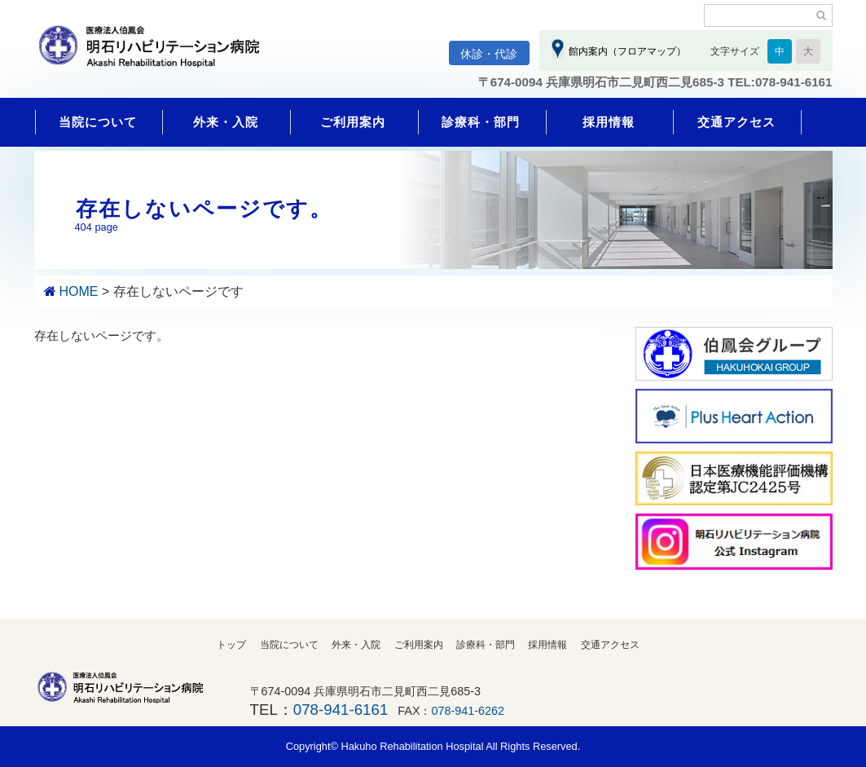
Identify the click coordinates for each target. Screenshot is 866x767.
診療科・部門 (481, 122)
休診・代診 (488, 53)
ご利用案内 (352, 122)
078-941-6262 (468, 710)
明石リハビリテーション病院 (156, 54)
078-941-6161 (340, 709)
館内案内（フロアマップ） (625, 51)
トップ (231, 644)
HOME (78, 291)
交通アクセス (736, 122)
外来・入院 (225, 122)
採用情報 (608, 122)
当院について (98, 122)
